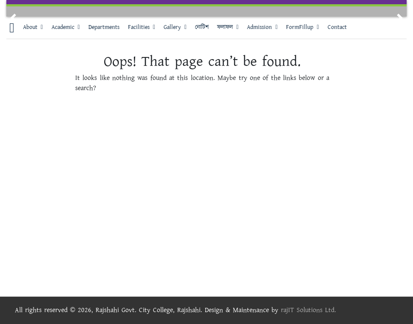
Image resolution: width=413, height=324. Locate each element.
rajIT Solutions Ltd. (308, 310)
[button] (13, 18)
